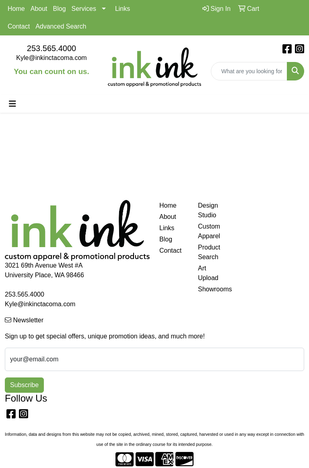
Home (16, 8)
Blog (59, 8)
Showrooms (212, 289)
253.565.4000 (51, 48)
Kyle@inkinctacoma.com (51, 57)
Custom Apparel (209, 231)
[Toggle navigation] (12, 103)
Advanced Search (60, 26)
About (39, 8)
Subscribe (24, 384)
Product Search (209, 252)
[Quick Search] (249, 71)
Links (122, 8)
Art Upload (208, 273)
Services (84, 8)
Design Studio (208, 210)
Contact (19, 26)
